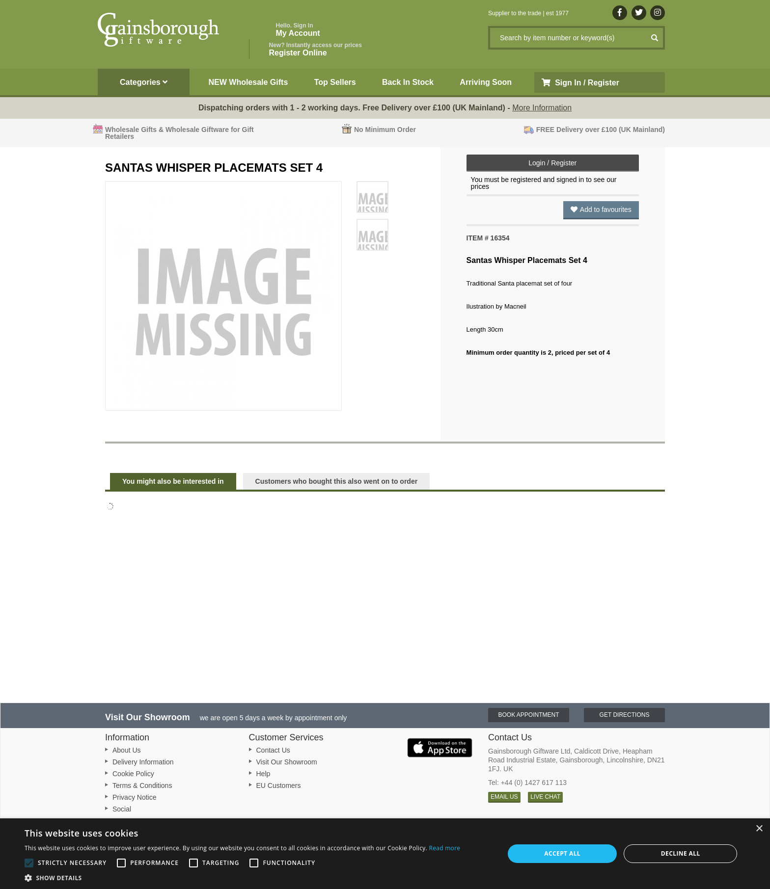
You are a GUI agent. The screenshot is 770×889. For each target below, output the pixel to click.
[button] (242, 877)
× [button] (759, 829)
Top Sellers (335, 82)
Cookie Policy (133, 774)
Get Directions (625, 714)
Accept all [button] (562, 853)
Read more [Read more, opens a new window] (444, 848)
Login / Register (552, 163)
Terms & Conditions (142, 785)
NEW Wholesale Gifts (248, 82)
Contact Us (273, 750)
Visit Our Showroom (286, 762)
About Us (126, 750)
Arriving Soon (486, 82)
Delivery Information (143, 762)
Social (121, 809)
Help (263, 774)
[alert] (385, 853)
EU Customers (278, 785)
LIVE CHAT (545, 796)
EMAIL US (504, 796)
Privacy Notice (134, 797)
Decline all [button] (680, 853)
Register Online (315, 49)
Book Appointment (528, 714)
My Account (298, 29)
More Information (542, 108)
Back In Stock (408, 82)
